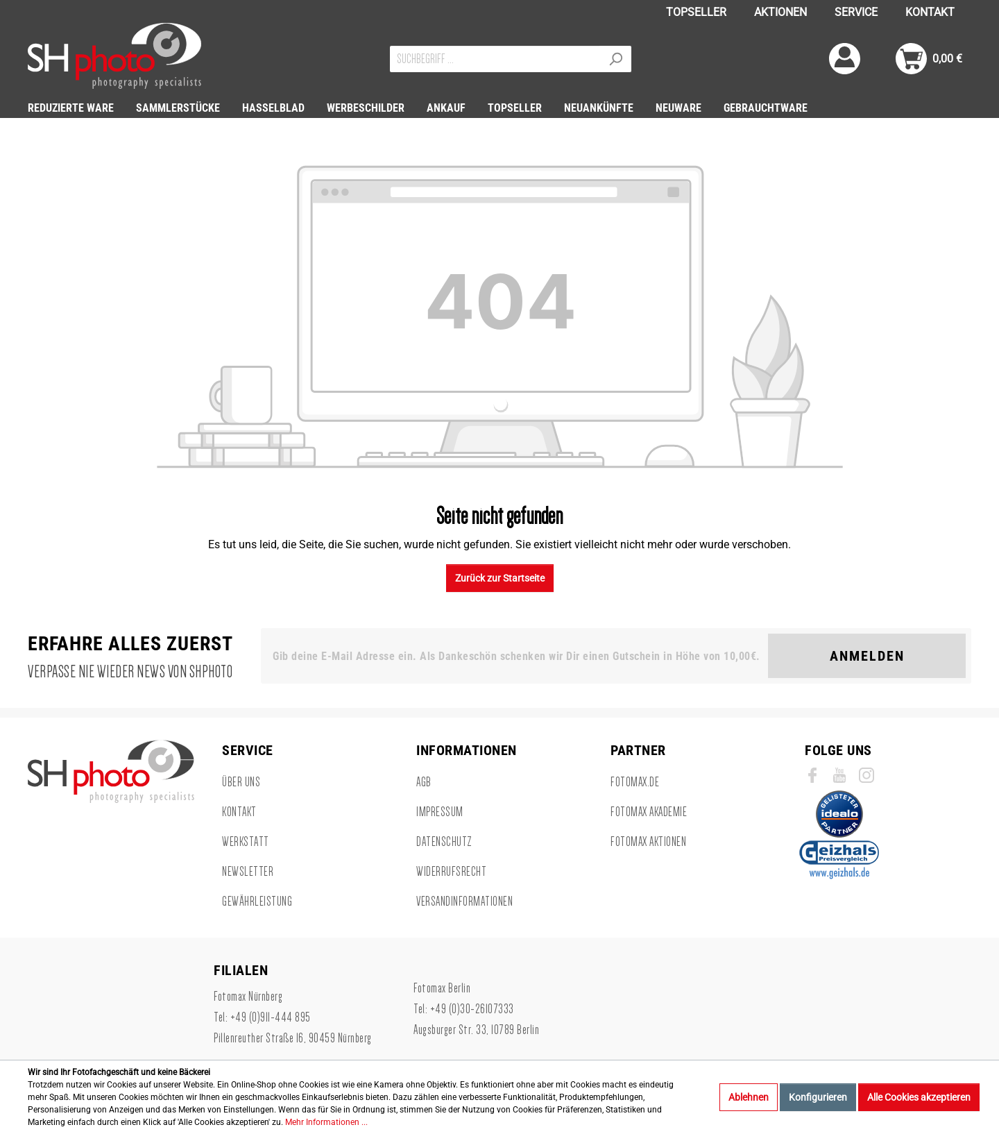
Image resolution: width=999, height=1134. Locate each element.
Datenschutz (444, 842)
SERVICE (856, 12)
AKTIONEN (780, 12)
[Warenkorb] (929, 59)
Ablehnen (748, 1097)
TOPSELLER (696, 12)
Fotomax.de (634, 782)
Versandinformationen (464, 901)
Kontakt (239, 812)
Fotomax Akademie (648, 812)
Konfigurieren (818, 1097)
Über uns (241, 782)
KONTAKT (930, 12)
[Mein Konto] (844, 59)
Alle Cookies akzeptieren (919, 1097)
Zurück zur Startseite (500, 578)
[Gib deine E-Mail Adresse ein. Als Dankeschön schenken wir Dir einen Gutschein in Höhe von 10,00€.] (517, 656)
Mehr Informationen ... (326, 1122)
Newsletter (247, 872)
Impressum (439, 812)
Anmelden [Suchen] (867, 656)
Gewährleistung (257, 901)
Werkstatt (245, 842)
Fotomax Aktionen (648, 842)
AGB (424, 782)
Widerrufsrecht (451, 872)
